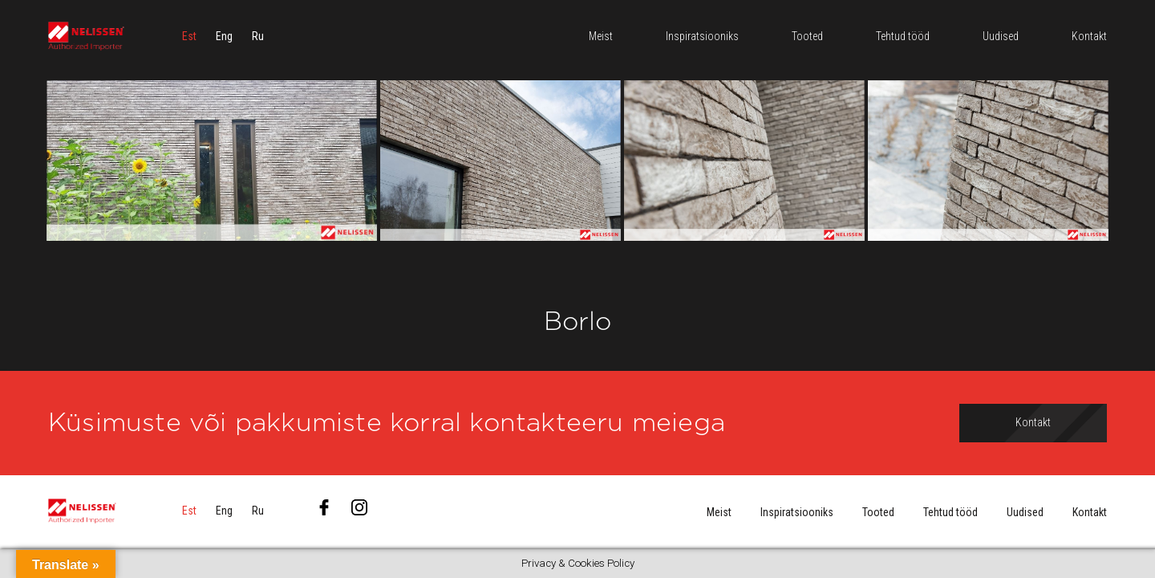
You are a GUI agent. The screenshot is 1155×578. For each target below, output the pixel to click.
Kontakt (1089, 512)
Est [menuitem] (189, 36)
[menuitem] (189, 36)
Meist (719, 512)
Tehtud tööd (950, 512)
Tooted (878, 512)
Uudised (1025, 512)
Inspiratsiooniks (796, 512)
